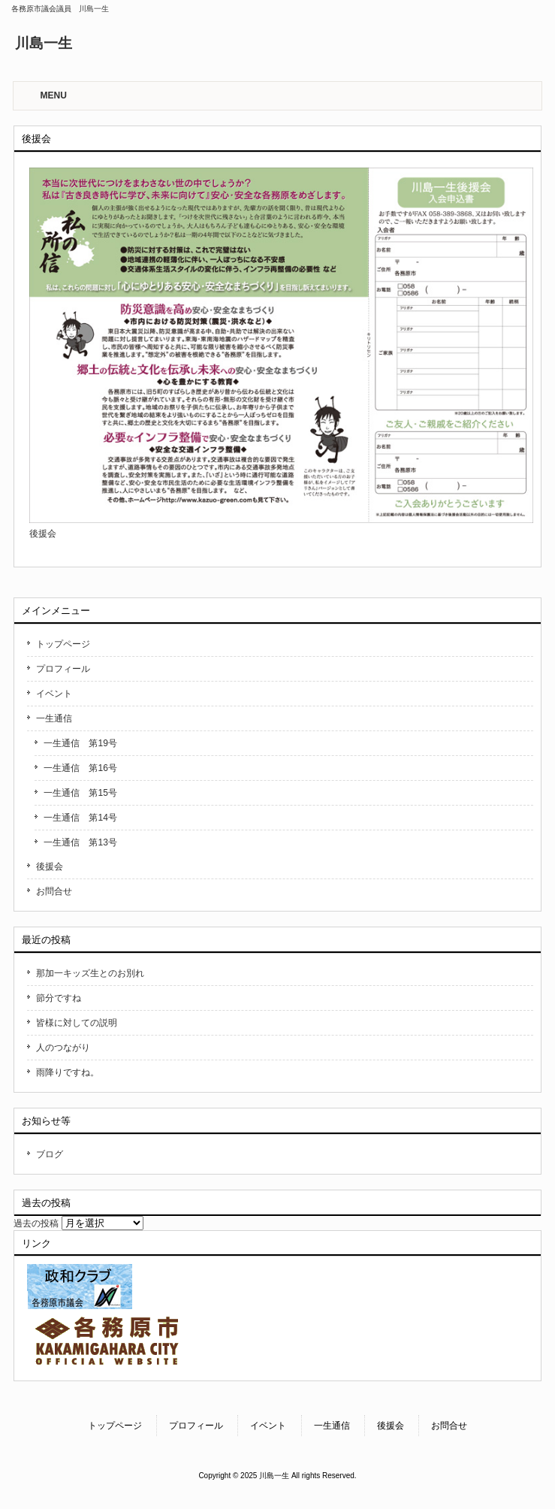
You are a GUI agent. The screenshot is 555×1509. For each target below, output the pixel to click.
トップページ (63, 644)
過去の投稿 (36, 1223)
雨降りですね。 (67, 1072)
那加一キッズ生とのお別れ (90, 973)
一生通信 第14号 (80, 817)
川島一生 (43, 43)
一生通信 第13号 (80, 842)
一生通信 (54, 718)
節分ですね (58, 998)
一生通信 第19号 (80, 743)
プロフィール (63, 669)
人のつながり (63, 1047)
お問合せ (54, 891)
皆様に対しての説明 (76, 1023)
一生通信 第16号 (80, 768)
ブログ (49, 1154)
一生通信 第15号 (80, 793)
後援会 (49, 866)
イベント (54, 693)
